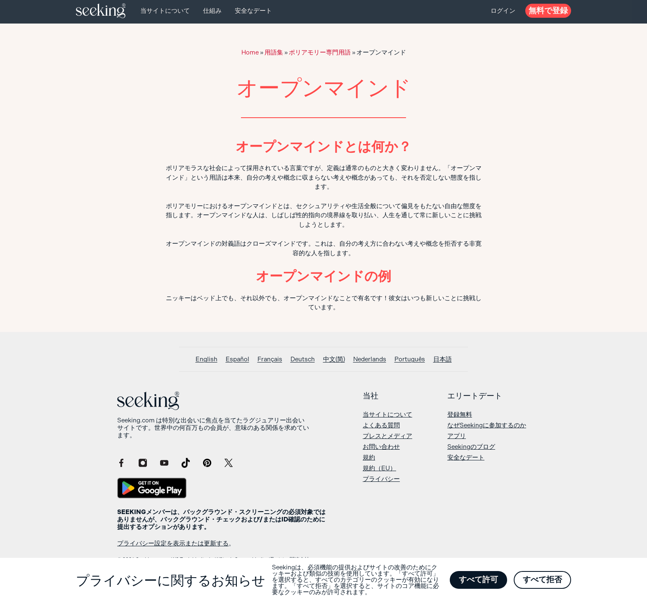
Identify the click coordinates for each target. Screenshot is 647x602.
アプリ (456, 436)
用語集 (273, 52)
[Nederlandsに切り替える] (369, 359)
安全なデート (253, 10)
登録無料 (459, 414)
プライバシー (381, 479)
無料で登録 (548, 10)
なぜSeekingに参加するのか (486, 425)
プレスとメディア (387, 436)
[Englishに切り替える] (206, 359)
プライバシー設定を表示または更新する (173, 543)
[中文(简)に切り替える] (334, 359)
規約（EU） (379, 468)
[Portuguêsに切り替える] (409, 359)
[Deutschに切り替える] (302, 359)
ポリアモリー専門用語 (320, 52)
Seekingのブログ (471, 446)
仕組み (212, 10)
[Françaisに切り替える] (269, 359)
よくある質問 (381, 425)
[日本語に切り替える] (442, 359)
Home (250, 52)
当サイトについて (165, 10)
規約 (369, 457)
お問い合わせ (381, 446)
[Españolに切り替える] (237, 359)
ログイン (503, 10)
